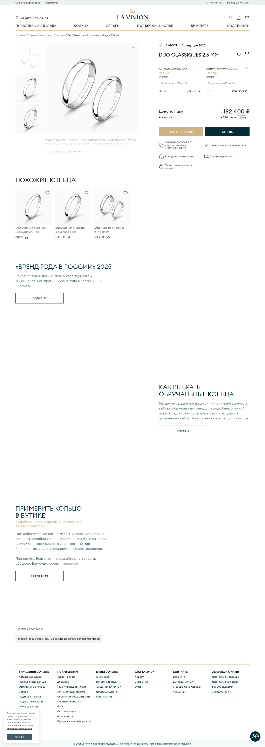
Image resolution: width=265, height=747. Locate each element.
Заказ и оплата (66, 677)
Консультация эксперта (179, 156)
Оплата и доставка (28, 2)
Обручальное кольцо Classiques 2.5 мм (30, 230)
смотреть (183, 430)
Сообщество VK (221, 692)
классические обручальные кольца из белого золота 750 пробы (59, 638)
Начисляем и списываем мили (228, 144)
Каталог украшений (31, 677)
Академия (108, 687)
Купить (227, 131)
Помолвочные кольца (32, 682)
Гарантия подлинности (71, 687)
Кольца (81, 25)
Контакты (52, 2)
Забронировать (181, 131)
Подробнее (40, 298)
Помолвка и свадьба (35, 25)
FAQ (60, 706)
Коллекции (238, 25)
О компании (214, 2)
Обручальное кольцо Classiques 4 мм (70, 230)
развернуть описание (66, 151)
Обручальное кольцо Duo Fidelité (109, 230)
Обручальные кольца (32, 687)
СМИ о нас (141, 682)
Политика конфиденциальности (136, 743)
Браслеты (200, 25)
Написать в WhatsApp (225, 677)
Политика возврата (69, 701)
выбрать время (39, 576)
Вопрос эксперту (222, 687)
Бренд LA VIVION (238, 2)
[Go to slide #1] (30, 57)
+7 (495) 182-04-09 (34, 18)
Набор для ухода (29, 706)
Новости (140, 677)
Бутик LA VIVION (183, 682)
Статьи (139, 687)
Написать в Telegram (225, 682)
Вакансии (179, 677)
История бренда (106, 682)
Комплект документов (71, 692)
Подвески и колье (155, 25)
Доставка (63, 682)
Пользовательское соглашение (174, 743)
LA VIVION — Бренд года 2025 (184, 45)
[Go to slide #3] (30, 118)
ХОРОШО (19, 737)
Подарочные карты (31, 701)
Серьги (113, 25)
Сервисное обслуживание (73, 697)
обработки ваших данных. (19, 728)
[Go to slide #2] (30, 88)
